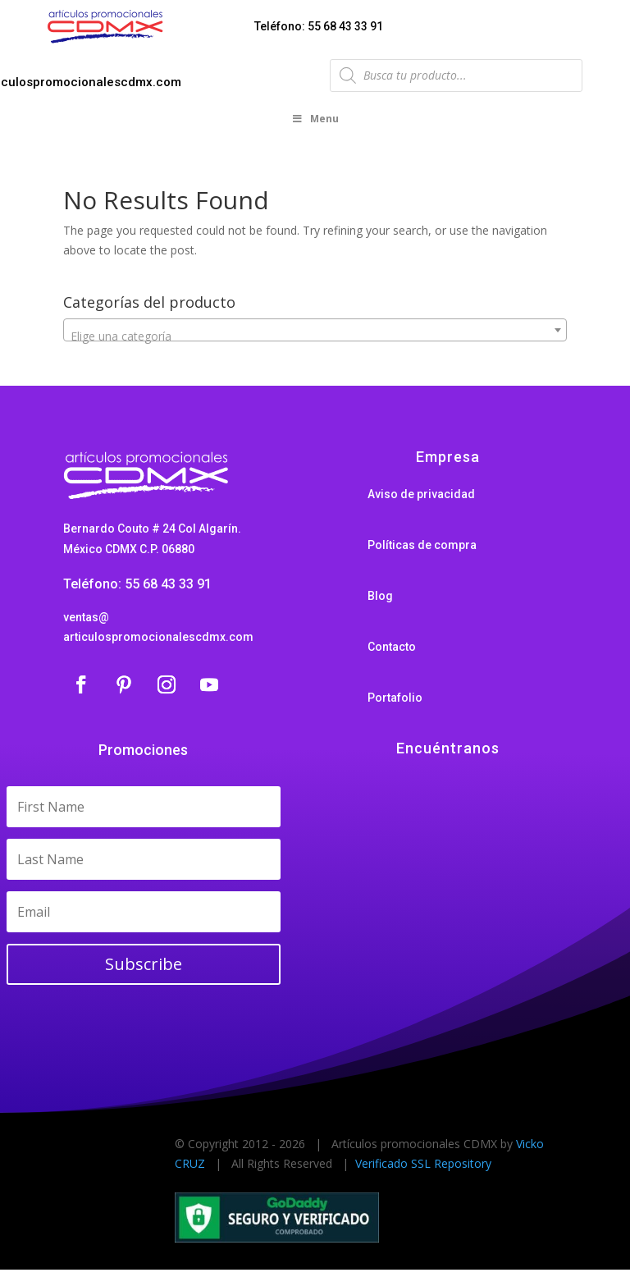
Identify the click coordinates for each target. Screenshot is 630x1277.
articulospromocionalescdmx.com (158, 641)
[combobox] (315, 334)
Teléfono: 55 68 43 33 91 (318, 26)
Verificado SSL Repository (423, 1167)
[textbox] (315, 340)
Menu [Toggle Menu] (315, 123)
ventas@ (86, 622)
